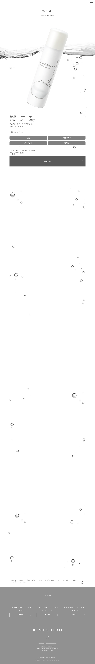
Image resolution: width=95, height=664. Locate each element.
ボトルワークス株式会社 (47, 646)
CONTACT (41, 643)
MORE (21, 615)
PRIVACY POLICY (51, 643)
